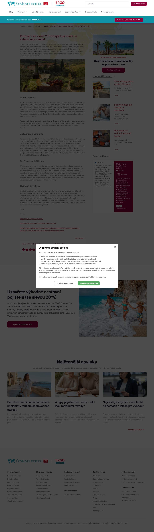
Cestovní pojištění (71, 12)
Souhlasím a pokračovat (89, 283)
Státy (11, 12)
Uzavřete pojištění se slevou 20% (128, 20)
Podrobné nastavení (65, 283)
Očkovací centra (107, 12)
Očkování (20, 12)
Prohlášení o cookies (96, 277)
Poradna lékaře (91, 12)
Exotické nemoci (38, 12)
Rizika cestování (55, 12)
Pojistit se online (139, 4)
